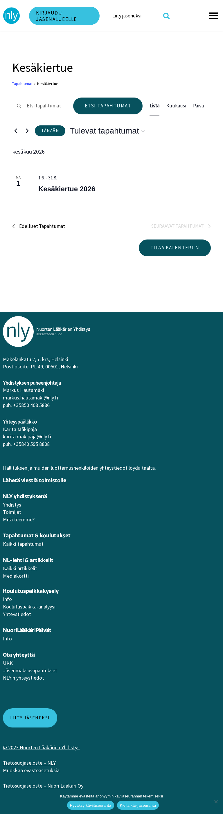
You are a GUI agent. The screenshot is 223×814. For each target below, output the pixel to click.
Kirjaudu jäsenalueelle (56, 16)
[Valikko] (214, 15)
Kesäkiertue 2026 (66, 189)
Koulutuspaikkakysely (31, 591)
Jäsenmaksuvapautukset (30, 670)
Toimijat (12, 512)
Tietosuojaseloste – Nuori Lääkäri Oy (43, 785)
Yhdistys (12, 504)
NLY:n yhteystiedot (23, 677)
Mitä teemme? (19, 519)
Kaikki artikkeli (19, 568)
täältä (148, 467)
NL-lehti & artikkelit (28, 560)
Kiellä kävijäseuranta (138, 805)
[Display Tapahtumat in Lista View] (154, 106)
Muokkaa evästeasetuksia (31, 770)
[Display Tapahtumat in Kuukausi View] (176, 106)
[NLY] (11, 15)
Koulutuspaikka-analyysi (29, 606)
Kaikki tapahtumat (23, 544)
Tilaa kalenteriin (174, 247)
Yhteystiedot (17, 614)
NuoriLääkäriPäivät (27, 630)
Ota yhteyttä (19, 654)
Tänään (50, 130)
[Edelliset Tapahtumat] (15, 130)
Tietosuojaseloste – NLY (29, 762)
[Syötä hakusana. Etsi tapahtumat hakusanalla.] (42, 106)
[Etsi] (166, 15)
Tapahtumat (22, 83)
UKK (8, 663)
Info (7, 599)
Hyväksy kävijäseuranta (90, 805)
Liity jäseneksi (126, 15)
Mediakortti (16, 575)
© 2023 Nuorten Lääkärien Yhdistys (41, 747)
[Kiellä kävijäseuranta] (216, 801)
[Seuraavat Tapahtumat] (27, 130)
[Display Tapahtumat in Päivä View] (198, 106)
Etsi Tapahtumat (108, 105)
